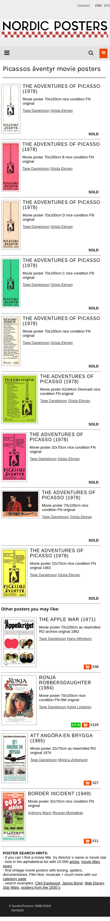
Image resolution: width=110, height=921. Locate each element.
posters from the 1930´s (40, 887)
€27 (91, 783)
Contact (84, 5)
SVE (107, 5)
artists (74, 862)
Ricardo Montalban (67, 813)
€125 (90, 725)
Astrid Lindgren (79, 707)
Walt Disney (94, 883)
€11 (91, 841)
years (7, 866)
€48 (91, 667)
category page (14, 879)
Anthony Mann (40, 813)
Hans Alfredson (79, 638)
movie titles (90, 862)
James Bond (72, 883)
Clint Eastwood (47, 883)
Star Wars (11, 887)
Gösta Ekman (62, 110)
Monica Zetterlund (72, 760)
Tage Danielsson (36, 110)
